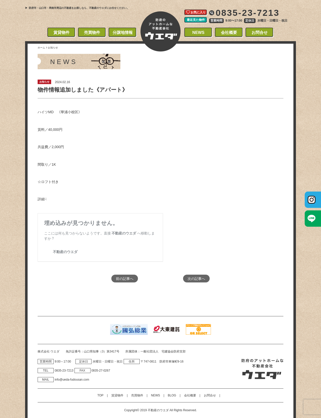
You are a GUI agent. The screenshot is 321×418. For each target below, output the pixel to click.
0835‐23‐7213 (64, 370)
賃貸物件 (61, 32)
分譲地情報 (123, 32)
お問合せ (260, 32)
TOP (100, 395)
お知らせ (44, 81)
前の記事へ (124, 278)
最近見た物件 (196, 20)
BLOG (172, 395)
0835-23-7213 (248, 13)
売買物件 (92, 32)
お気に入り (198, 12)
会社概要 (229, 32)
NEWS (198, 32)
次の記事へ (196, 278)
